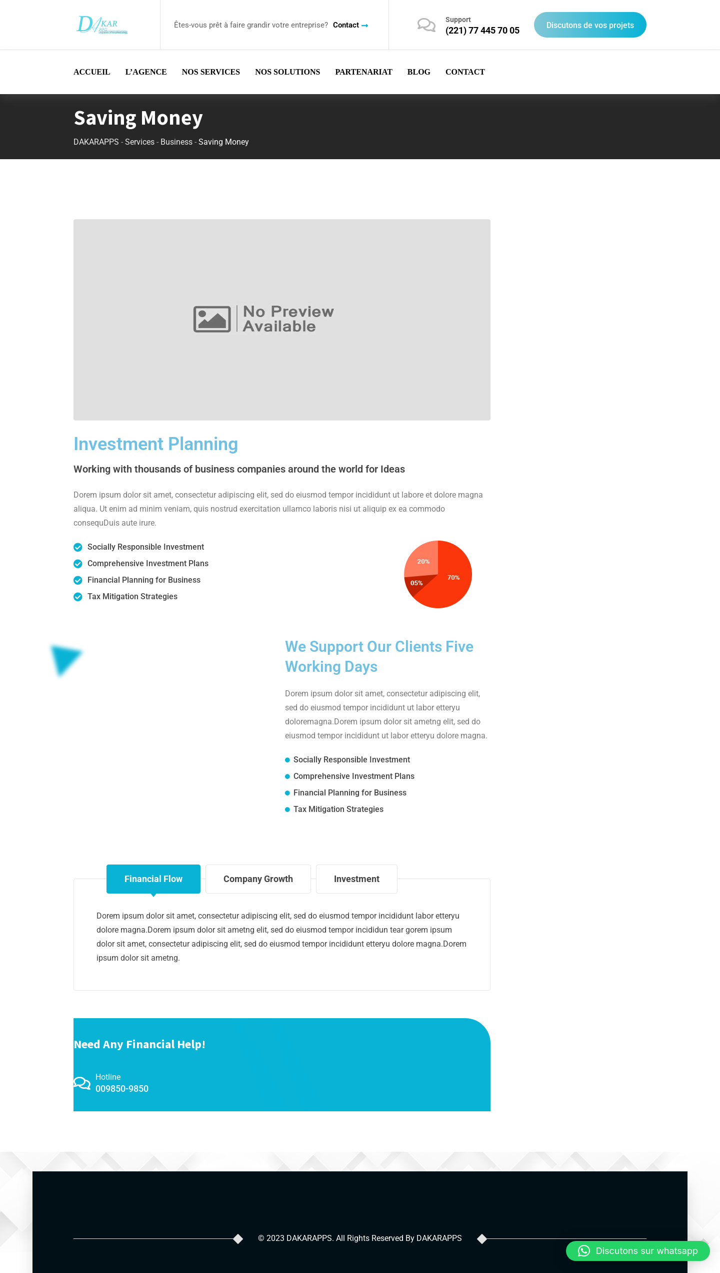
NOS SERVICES (211, 72)
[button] (638, 1251)
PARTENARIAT (363, 72)
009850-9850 (122, 1088)
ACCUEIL (92, 72)
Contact (346, 25)
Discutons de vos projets (590, 25)
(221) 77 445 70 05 (483, 30)
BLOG (419, 72)
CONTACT (465, 72)
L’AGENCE (146, 72)
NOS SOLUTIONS (287, 72)
